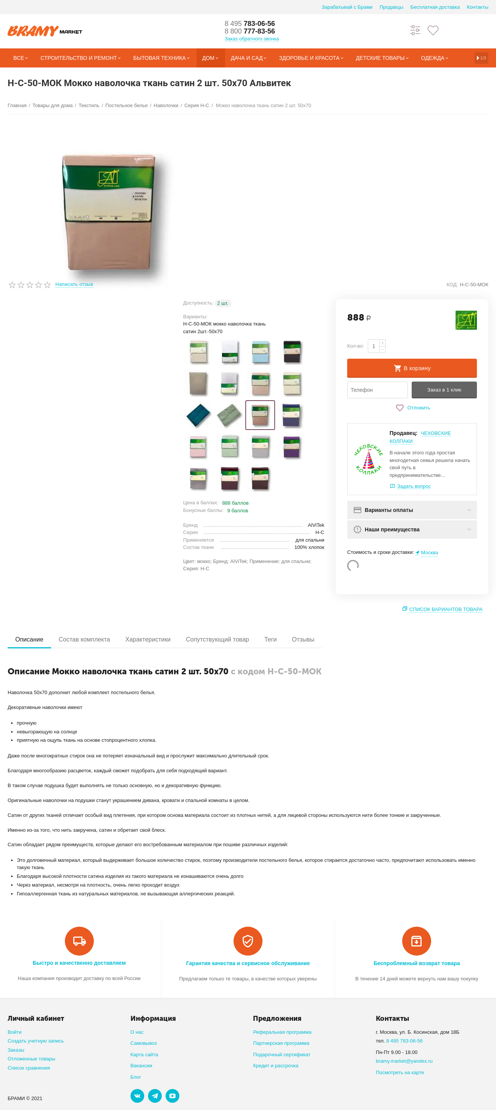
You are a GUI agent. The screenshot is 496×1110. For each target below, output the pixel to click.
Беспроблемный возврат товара (417, 963)
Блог (135, 1077)
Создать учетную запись (36, 1041)
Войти (14, 1032)
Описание (29, 639)
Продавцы (391, 7)
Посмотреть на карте (400, 1072)
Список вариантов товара (446, 609)
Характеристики (148, 639)
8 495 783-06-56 (404, 1041)
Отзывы (303, 639)
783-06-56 (250, 23)
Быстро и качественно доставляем (79, 963)
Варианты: (195, 316)
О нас (137, 1032)
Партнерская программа (281, 1043)
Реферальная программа (282, 1032)
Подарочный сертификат (281, 1054)
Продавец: (403, 433)
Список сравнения (29, 1068)
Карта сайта (144, 1054)
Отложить (412, 408)
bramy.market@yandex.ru (404, 1061)
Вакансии (141, 1065)
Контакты (477, 7)
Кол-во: (355, 346)
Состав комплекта (84, 639)
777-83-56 (250, 31)
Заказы (16, 1050)
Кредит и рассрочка (275, 1065)
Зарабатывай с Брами (347, 7)
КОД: (452, 284)
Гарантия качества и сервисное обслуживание (248, 963)
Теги (270, 639)
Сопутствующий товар (217, 639)
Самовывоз (143, 1043)
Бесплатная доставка (435, 7)
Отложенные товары (31, 1059)
